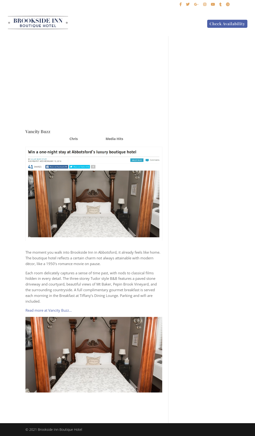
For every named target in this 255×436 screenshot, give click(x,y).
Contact (193, 24)
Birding (144, 24)
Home (93, 24)
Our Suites (115, 24)
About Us (166, 24)
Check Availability (227, 23)
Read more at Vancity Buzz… (48, 310)
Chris (73, 138)
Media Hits (114, 138)
